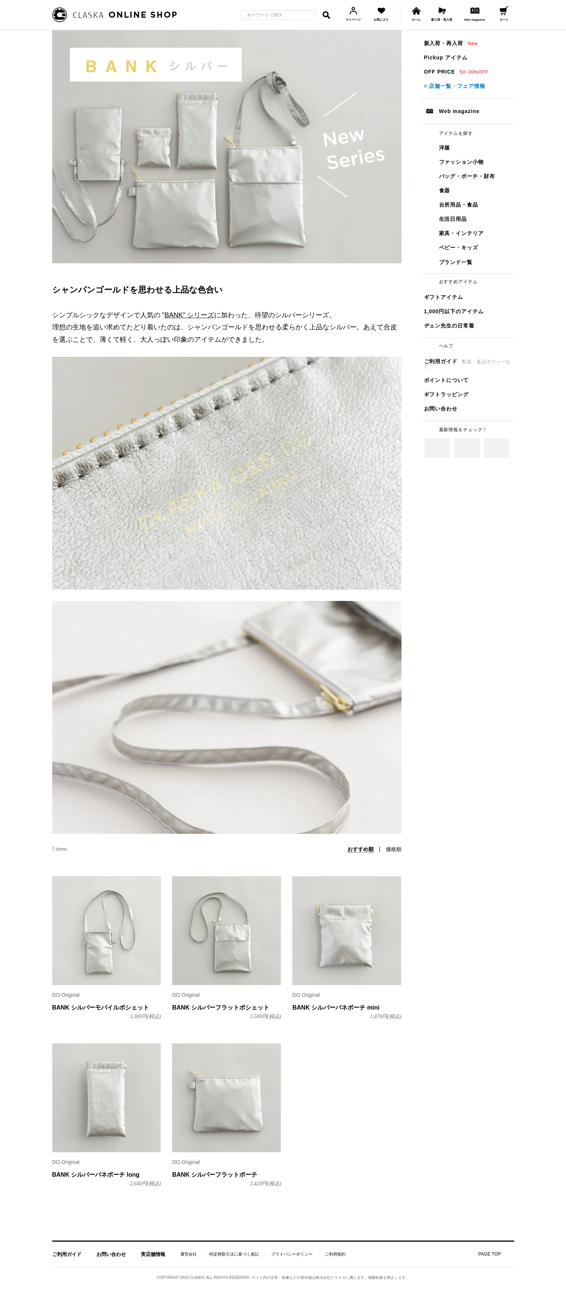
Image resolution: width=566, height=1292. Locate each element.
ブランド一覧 (456, 262)
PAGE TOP (489, 1254)
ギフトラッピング (446, 394)
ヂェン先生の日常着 (449, 326)
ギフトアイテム (443, 297)
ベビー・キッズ (458, 248)
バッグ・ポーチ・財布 (467, 176)
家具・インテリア (461, 233)
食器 (444, 190)
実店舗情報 (153, 1254)
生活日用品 (453, 219)
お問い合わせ (441, 409)
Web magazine (459, 111)
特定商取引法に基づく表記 (234, 1254)
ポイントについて (446, 380)
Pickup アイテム (446, 57)
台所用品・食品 (458, 205)
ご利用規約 (335, 1254)
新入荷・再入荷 (451, 43)
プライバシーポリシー (291, 1254)
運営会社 (188, 1254)
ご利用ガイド (467, 363)
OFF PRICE (456, 72)
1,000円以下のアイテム (454, 311)
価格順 (393, 849)
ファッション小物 (461, 162)
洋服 (444, 148)
